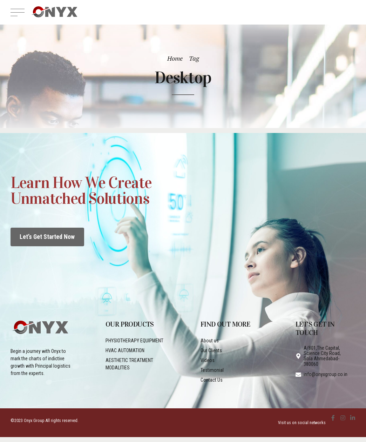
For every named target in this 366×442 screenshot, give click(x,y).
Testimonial (212, 370)
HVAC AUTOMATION (125, 350)
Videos (208, 360)
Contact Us (212, 380)
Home (175, 58)
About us (210, 340)
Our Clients (211, 350)
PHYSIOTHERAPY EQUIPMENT (134, 340)
